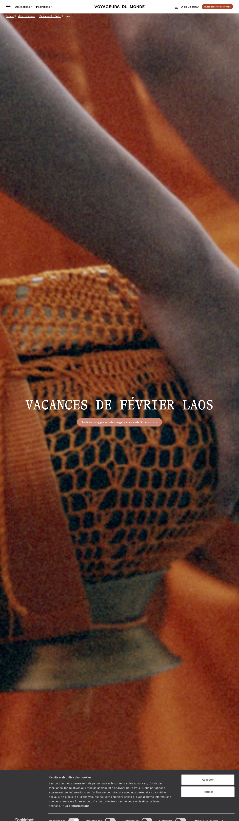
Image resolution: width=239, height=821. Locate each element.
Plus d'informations (75, 798)
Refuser (208, 784)
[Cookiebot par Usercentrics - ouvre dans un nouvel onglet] (24, 814)
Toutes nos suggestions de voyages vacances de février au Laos (119, 422)
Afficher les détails (205, 813)
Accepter (208, 772)
